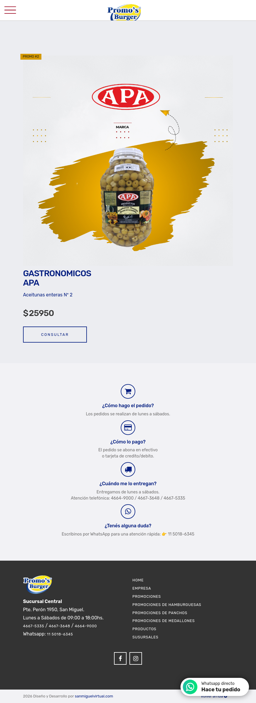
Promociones (146, 596)
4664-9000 (86, 626)
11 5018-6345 (60, 634)
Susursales (145, 637)
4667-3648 (59, 626)
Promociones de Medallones (163, 621)
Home (138, 580)
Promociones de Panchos (159, 613)
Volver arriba (214, 696)
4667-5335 (33, 626)
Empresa (141, 588)
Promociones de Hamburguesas (166, 604)
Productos (144, 629)
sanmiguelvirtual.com (94, 696)
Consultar (55, 334)
